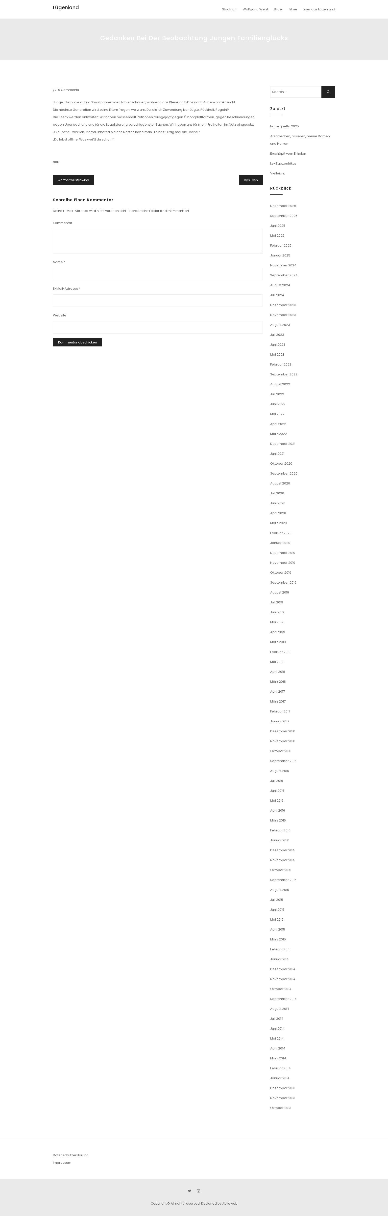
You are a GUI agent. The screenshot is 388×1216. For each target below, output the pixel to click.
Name (59, 262)
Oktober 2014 (280, 989)
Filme (293, 9)
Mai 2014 (277, 1038)
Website (59, 315)
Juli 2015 (276, 899)
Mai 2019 (277, 622)
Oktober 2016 (280, 751)
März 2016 (278, 820)
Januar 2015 (279, 959)
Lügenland (66, 7)
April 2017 (277, 691)
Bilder (278, 9)
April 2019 (277, 632)
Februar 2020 (280, 533)
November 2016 (282, 741)
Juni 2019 (277, 612)
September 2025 (283, 215)
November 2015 (282, 860)
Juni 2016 (277, 790)
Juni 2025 (277, 225)
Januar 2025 (280, 255)
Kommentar (62, 223)
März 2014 (278, 1058)
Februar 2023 (280, 364)
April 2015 (277, 929)
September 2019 (283, 582)
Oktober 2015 (280, 870)
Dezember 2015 (282, 850)
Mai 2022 (277, 414)
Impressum (62, 1162)
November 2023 (283, 314)
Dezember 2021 (282, 443)
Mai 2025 (277, 235)
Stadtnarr (229, 9)
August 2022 (280, 384)
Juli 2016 (276, 780)
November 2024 (283, 265)
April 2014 (277, 1048)
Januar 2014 (280, 1078)
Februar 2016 (280, 830)
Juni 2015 (277, 909)
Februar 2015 (280, 949)
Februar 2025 (280, 245)
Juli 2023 (277, 334)
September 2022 (283, 374)
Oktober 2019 (280, 572)
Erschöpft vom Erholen (288, 153)
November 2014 (282, 979)
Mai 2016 (277, 800)
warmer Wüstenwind (73, 180)
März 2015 (278, 939)
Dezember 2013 (282, 1088)
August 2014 (279, 1008)
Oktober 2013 (280, 1107)
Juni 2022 (277, 404)
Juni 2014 (277, 1028)
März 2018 (278, 681)
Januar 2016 (279, 840)
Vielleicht (277, 173)
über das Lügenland (319, 9)
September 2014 (283, 998)
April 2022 (278, 424)
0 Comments (68, 89)
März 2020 (278, 523)
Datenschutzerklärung (71, 1155)
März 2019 (278, 642)
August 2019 (279, 592)
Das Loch (251, 180)
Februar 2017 (280, 711)
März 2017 (278, 701)
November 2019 (282, 562)
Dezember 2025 (283, 205)
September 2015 (283, 879)
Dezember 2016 (282, 731)
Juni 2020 (277, 503)
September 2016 (283, 761)
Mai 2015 (277, 919)
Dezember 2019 (282, 552)
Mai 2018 (277, 661)
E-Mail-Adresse (66, 288)
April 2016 (277, 810)
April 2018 (277, 671)
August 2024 (280, 285)
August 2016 (279, 770)
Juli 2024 (277, 295)
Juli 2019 (276, 602)
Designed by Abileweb (219, 1203)
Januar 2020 (280, 542)
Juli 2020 (277, 493)
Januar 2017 (279, 721)
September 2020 (283, 473)
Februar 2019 (280, 652)
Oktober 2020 (281, 463)
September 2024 (284, 275)
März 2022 (278, 433)
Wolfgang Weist (255, 9)
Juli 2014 (276, 1018)
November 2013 (282, 1098)
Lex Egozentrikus (283, 163)
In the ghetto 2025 (284, 126)
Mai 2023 (277, 354)
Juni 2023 (277, 344)
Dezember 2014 (282, 969)
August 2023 (280, 324)
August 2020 (280, 483)
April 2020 (278, 513)
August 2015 (279, 889)
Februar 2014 (280, 1068)
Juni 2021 (277, 453)
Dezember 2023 (283, 305)
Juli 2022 (277, 394)
